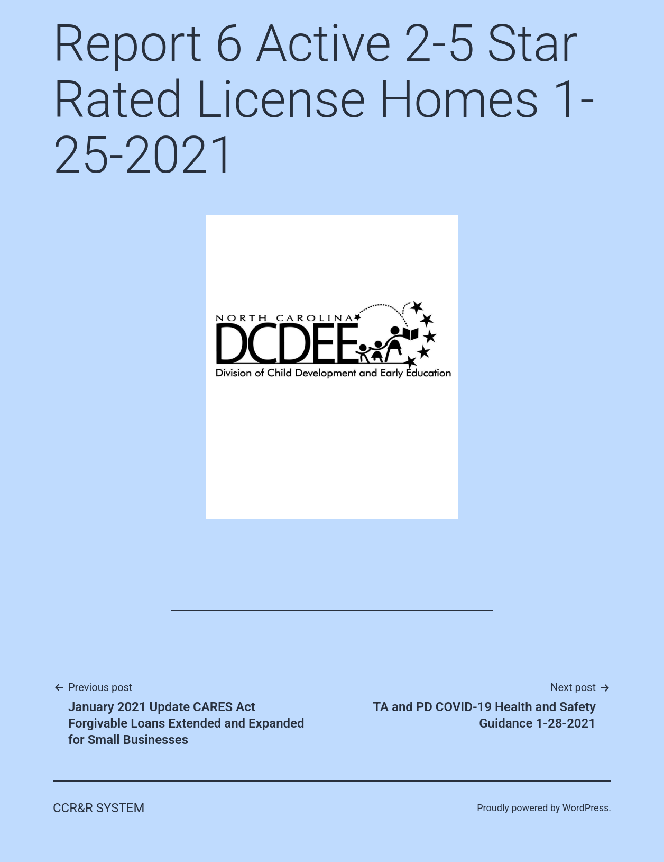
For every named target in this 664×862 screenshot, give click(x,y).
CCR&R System (98, 808)
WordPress (585, 807)
